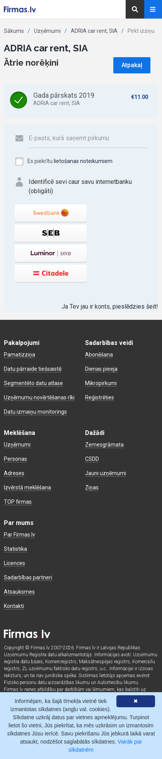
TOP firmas (18, 502)
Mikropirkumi (101, 383)
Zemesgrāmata (104, 444)
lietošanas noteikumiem (83, 161)
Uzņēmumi (47, 31)
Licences (14, 563)
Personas (15, 459)
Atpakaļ (131, 65)
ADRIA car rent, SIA (94, 31)
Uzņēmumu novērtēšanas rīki (39, 397)
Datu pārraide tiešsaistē (32, 369)
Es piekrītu (64, 161)
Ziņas (92, 487)
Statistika (15, 549)
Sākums (14, 31)
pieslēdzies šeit (134, 306)
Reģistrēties (99, 397)
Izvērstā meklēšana (27, 487)
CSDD (92, 459)
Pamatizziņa (19, 354)
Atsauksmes (19, 592)
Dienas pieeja (101, 369)
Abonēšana (99, 354)
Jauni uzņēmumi (105, 473)
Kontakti (14, 606)
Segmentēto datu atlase (33, 383)
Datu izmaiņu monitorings (35, 412)
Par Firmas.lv (19, 534)
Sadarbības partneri (28, 577)
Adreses (14, 473)
